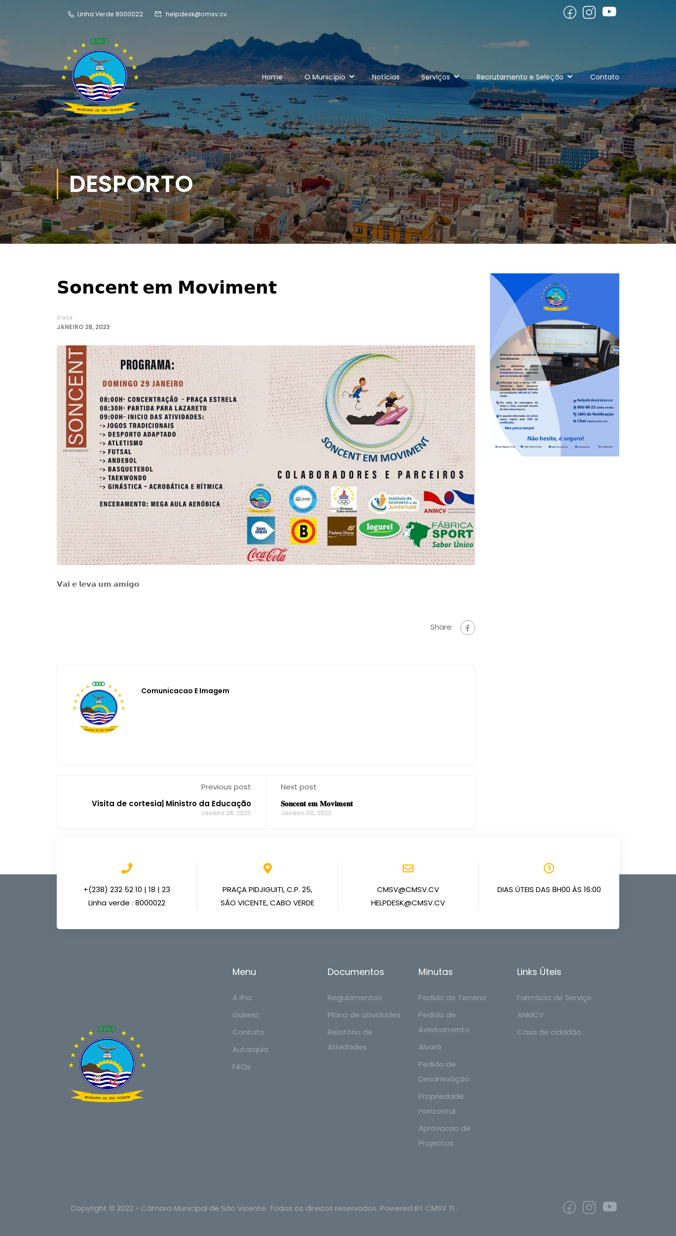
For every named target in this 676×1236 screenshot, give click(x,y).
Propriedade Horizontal (441, 1103)
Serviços (435, 77)
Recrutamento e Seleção (520, 77)
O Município (324, 77)
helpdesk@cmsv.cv (192, 14)
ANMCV (530, 1015)
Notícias (386, 77)
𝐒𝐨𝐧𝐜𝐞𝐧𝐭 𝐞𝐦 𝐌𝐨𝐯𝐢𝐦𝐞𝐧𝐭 (317, 804)
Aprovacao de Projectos (444, 1135)
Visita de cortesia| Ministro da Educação (171, 804)
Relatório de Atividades (350, 1039)
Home (272, 77)
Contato (604, 77)
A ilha (242, 997)
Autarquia (250, 1049)
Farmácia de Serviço (554, 997)
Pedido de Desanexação (443, 1071)
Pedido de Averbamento (444, 1022)
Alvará (429, 1047)
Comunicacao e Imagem (185, 691)
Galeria (245, 1015)
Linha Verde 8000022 (106, 14)
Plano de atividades (364, 1015)
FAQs (241, 1066)
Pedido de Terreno (452, 997)
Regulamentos (355, 997)
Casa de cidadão (549, 1032)
